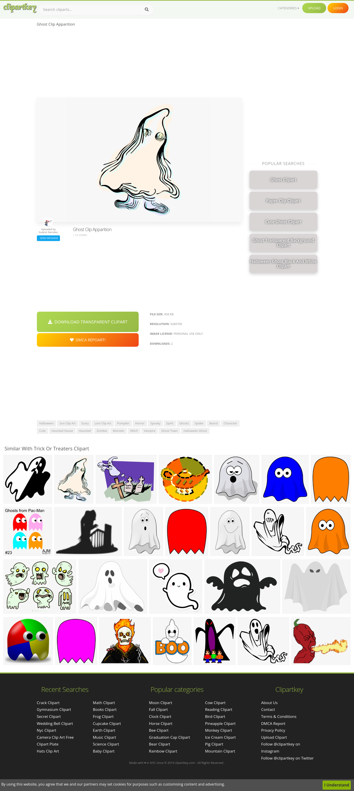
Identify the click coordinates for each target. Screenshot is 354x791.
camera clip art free (55, 737)
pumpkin (123, 423)
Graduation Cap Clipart (169, 737)
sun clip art (67, 423)
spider (199, 423)
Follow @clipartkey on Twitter (287, 758)
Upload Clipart (274, 737)
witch (134, 431)
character (230, 423)
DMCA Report (273, 723)
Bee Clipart (159, 730)
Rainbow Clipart (163, 751)
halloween (46, 423)
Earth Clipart (104, 730)
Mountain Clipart (220, 751)
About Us (269, 702)
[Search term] (96, 9)
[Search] (146, 9)
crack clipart (48, 702)
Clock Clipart (160, 716)
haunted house (62, 431)
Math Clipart (104, 702)
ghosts (184, 423)
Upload (314, 8)
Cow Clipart (215, 702)
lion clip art (103, 423)
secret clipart (49, 716)
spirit (169, 423)
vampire (149, 431)
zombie (102, 431)
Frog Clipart (103, 716)
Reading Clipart (218, 709)
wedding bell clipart (55, 723)
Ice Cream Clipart (220, 737)
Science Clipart (106, 744)
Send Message (48, 238)
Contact (268, 709)
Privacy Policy (273, 730)
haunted (85, 431)
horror (140, 423)
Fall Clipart (158, 709)
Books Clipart (105, 709)
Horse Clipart (160, 723)
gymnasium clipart (54, 709)
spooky (155, 423)
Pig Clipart (214, 744)
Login (338, 8)
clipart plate (48, 744)
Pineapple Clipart (220, 723)
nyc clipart (46, 730)
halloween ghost (195, 431)
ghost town (169, 431)
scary (85, 423)
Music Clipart (104, 737)
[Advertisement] (139, 63)
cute (42, 431)
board (213, 423)
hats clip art (48, 751)
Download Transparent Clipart (88, 322)
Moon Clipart (160, 702)
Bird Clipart (215, 716)
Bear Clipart (159, 744)
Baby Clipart (104, 751)
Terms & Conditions (279, 716)
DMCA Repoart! (88, 339)
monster (118, 431)
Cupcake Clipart (107, 723)
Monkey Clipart (218, 730)
